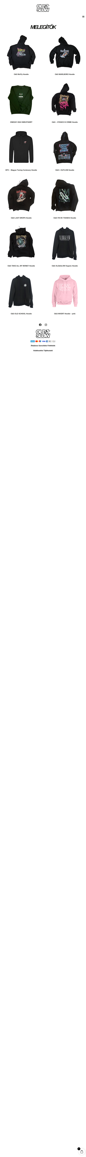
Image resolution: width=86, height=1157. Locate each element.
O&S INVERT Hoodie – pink (64, 314)
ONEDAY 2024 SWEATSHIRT (21, 122)
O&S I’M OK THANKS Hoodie (64, 218)
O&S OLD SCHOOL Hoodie (21, 314)
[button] (83, 16)
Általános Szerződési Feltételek (43, 346)
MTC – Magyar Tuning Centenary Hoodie (21, 170)
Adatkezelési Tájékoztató (43, 350)
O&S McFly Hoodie (21, 74)
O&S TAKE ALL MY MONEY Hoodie (21, 266)
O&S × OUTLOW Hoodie (64, 170)
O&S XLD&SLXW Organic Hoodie (65, 266)
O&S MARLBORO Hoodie (65, 74)
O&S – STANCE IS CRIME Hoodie (65, 122)
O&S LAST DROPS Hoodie (21, 218)
